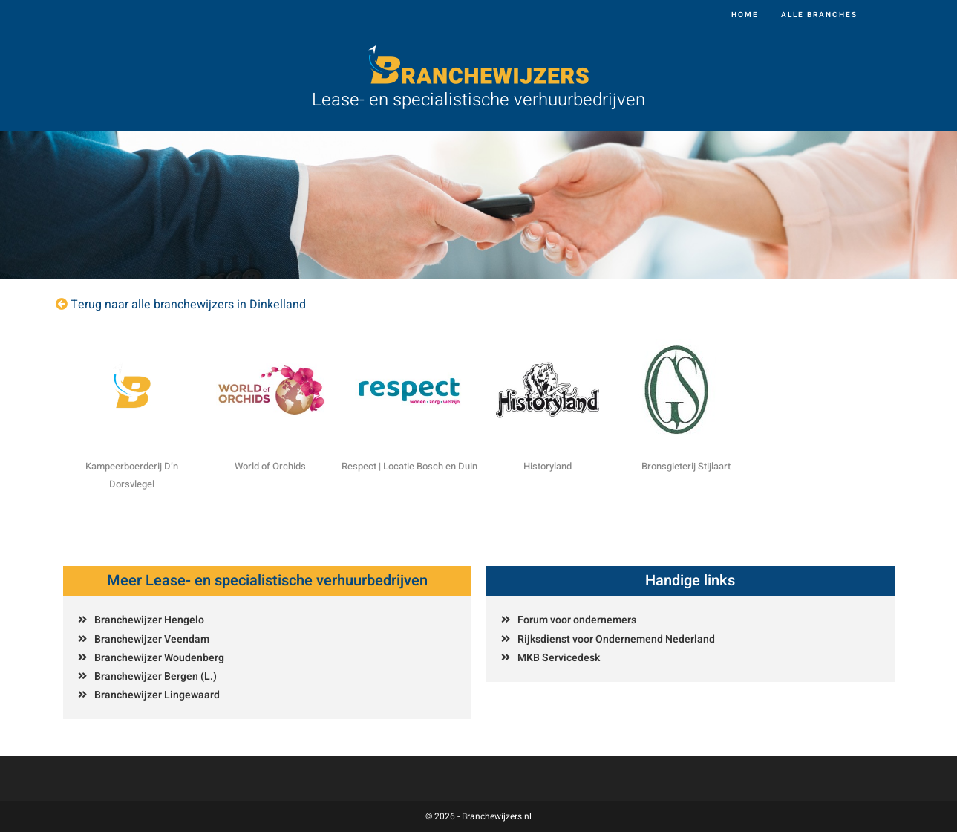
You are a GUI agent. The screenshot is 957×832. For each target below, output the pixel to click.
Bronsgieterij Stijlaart (686, 466)
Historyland (547, 466)
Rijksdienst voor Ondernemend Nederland (616, 639)
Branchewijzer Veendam (151, 639)
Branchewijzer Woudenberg (159, 658)
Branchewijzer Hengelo (149, 620)
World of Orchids (270, 466)
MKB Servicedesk (558, 658)
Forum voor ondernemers (576, 620)
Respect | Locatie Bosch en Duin (409, 466)
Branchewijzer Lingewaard (157, 695)
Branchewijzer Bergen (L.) (155, 676)
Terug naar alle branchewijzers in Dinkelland (188, 304)
